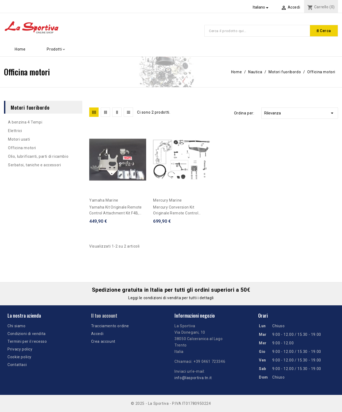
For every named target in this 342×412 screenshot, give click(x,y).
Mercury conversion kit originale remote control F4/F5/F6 (175, 210)
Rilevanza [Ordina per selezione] (299, 113)
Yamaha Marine (103, 200)
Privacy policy (19, 349)
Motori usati (19, 139)
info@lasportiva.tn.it (193, 378)
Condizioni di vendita (26, 334)
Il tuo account (104, 315)
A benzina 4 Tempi (25, 122)
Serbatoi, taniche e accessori (34, 165)
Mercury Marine (167, 200)
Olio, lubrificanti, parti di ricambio (38, 156)
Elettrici (15, 131)
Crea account (103, 341)
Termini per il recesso (27, 341)
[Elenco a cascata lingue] (261, 7)
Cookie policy (19, 357)
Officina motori (22, 148)
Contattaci (17, 365)
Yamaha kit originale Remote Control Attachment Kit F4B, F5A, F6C (115, 210)
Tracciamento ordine (110, 326)
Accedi (97, 334)
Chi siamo (16, 326)
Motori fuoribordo (30, 107)
